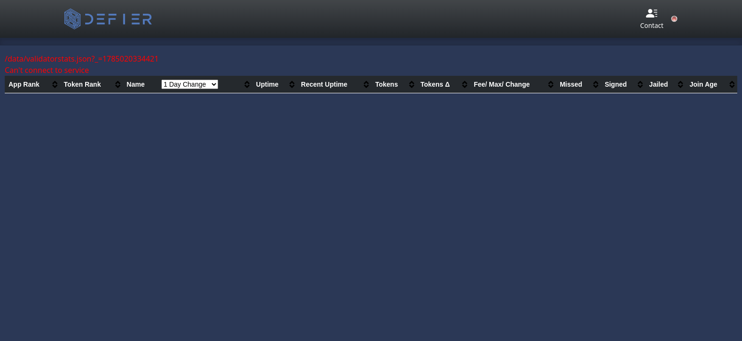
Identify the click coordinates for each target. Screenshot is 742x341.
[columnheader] (32, 84)
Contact (651, 19)
